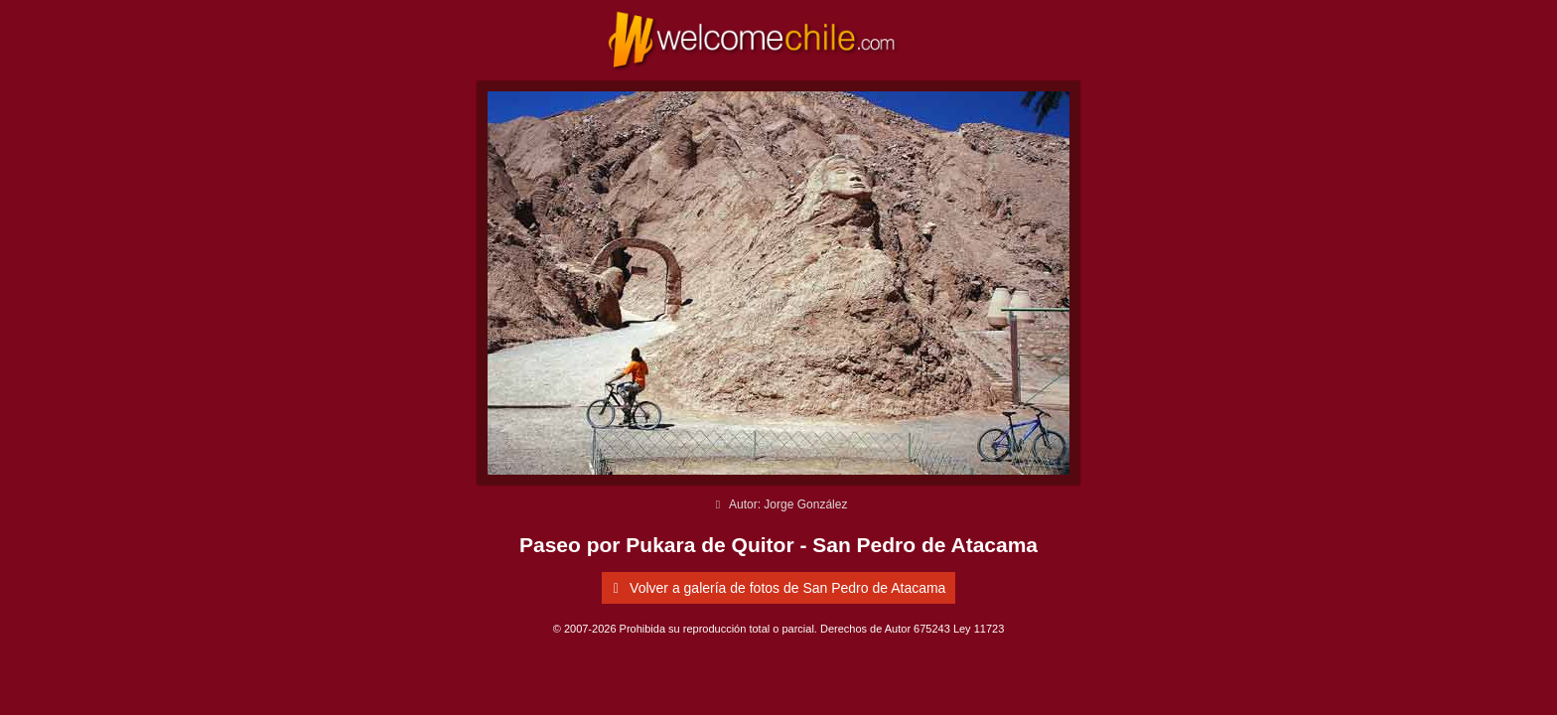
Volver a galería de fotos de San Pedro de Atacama (776, 588)
